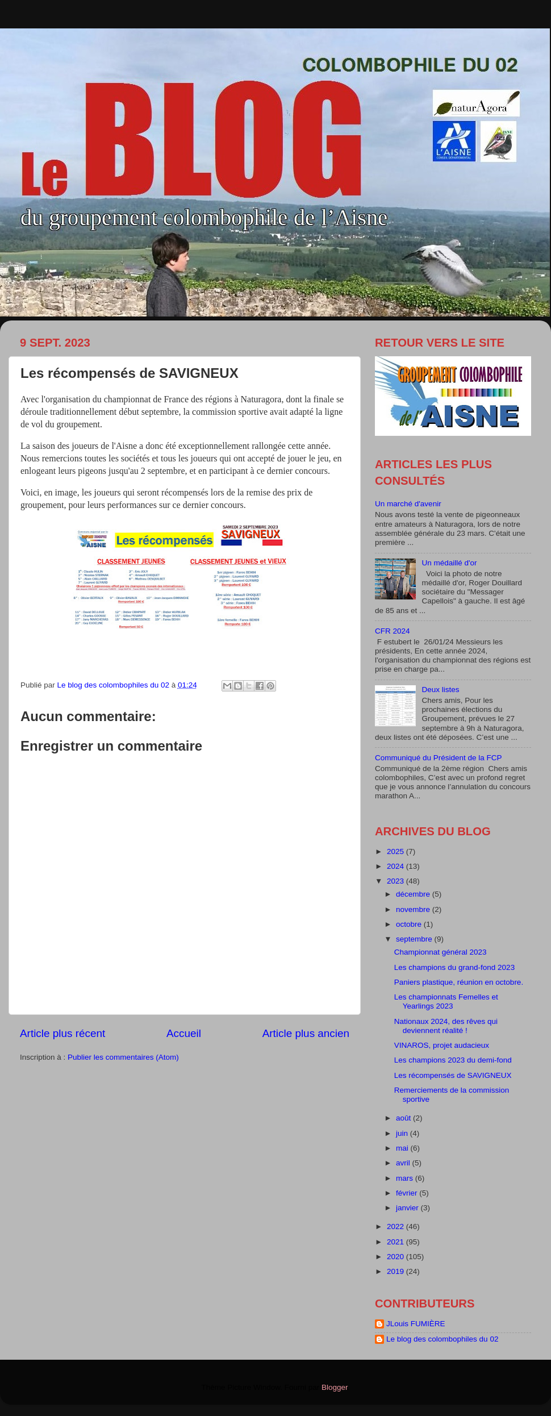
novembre (414, 909)
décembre (414, 894)
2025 (396, 851)
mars (405, 1178)
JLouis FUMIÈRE (415, 1323)
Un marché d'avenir (408, 503)
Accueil (183, 1033)
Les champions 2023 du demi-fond (453, 1060)
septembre (415, 939)
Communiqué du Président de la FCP (438, 757)
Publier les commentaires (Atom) (123, 1057)
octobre (410, 924)
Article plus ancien (305, 1033)
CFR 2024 (392, 631)
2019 (396, 1271)
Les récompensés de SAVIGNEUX (453, 1075)
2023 (396, 881)
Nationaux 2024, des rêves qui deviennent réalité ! (446, 1026)
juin (403, 1133)
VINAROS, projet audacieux (441, 1045)
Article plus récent (62, 1033)
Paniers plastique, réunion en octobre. (458, 982)
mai (403, 1148)
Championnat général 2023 (440, 952)
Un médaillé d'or (449, 563)
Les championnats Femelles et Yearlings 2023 (446, 1001)
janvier (408, 1207)
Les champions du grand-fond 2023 (454, 967)
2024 (396, 866)
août (404, 1118)
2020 (396, 1256)
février (407, 1193)
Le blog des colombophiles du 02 (442, 1339)
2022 (396, 1226)
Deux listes (440, 689)
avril (404, 1163)
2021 (396, 1242)
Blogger (335, 1387)
